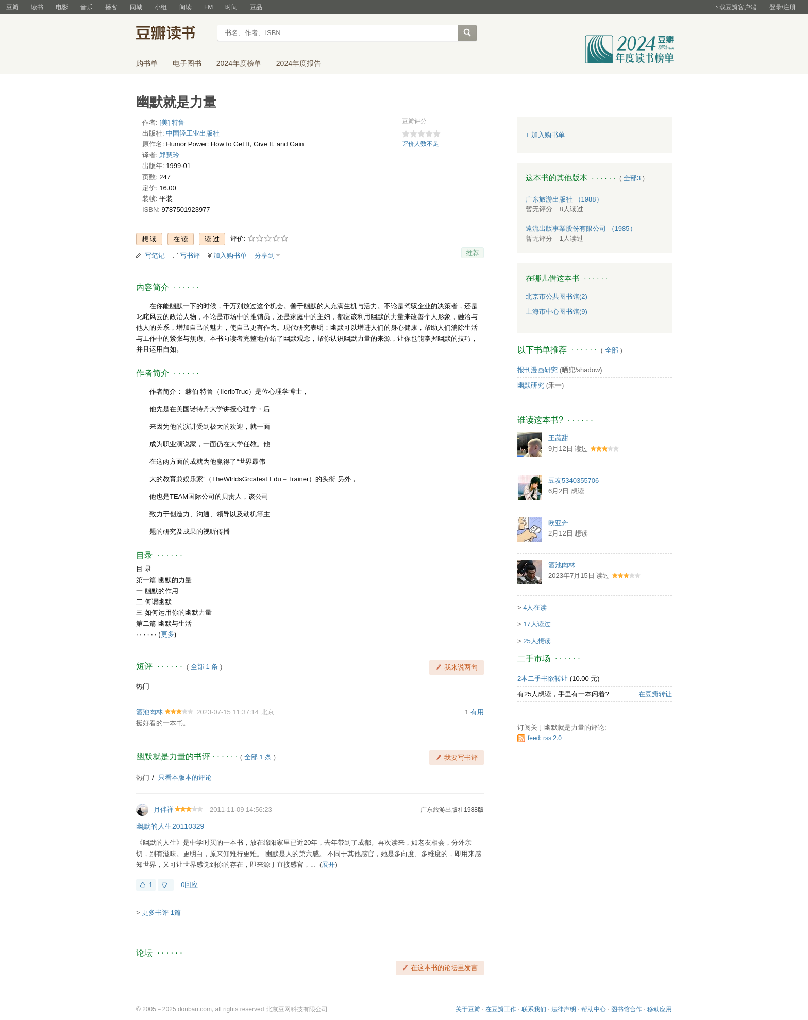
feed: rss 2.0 (545, 738)
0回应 (189, 885)
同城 (136, 7)
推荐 (472, 253)
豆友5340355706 (573, 480)
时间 (231, 7)
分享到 (265, 255)
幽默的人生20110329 (170, 826)
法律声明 (563, 1009)
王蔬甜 (558, 438)
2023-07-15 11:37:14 (227, 712)
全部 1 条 (204, 667)
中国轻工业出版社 (193, 133)
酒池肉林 (149, 712)
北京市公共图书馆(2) (556, 296)
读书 (37, 7)
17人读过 (536, 624)
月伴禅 (164, 809)
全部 (611, 350)
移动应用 (659, 1009)
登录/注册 (782, 7)
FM (208, 7)
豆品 (256, 7)
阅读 (185, 7)
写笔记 (155, 255)
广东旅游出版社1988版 (452, 809)
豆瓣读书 (173, 34)
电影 (62, 7)
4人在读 (535, 607)
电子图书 (187, 63)
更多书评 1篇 (161, 912)
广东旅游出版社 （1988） (564, 199)
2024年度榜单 (238, 63)
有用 (477, 712)
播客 (111, 7)
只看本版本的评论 (185, 777)
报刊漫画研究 (537, 370)
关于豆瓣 (468, 1009)
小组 (161, 7)
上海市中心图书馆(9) (556, 311)
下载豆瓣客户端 (734, 7)
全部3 (632, 178)
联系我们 (533, 1009)
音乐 (86, 7)
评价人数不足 (420, 143)
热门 (142, 686)
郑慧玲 (169, 155)
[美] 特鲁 (172, 122)
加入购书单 (230, 255)
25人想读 (536, 641)
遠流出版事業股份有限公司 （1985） (581, 228)
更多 (167, 634)
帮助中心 (593, 1009)
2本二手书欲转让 (542, 678)
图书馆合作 (626, 1009)
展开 (328, 864)
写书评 (190, 255)
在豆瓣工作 (500, 1009)
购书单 (147, 63)
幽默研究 (530, 385)
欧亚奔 (558, 523)
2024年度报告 (298, 63)
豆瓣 (12, 7)
